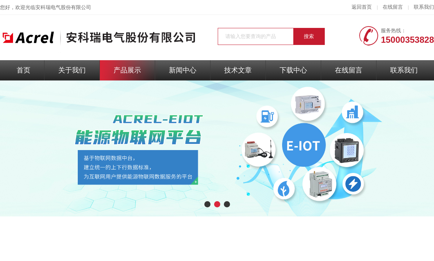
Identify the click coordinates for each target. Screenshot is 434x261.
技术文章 (238, 70)
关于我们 (72, 70)
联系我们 (424, 7)
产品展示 (127, 70)
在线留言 (393, 7)
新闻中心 (182, 70)
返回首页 (362, 7)
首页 (23, 70)
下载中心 (293, 70)
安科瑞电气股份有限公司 (63, 7)
